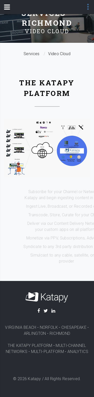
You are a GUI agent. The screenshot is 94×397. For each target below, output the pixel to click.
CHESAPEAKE (73, 327)
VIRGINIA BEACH (20, 327)
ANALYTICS (77, 351)
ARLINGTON (35, 333)
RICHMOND (60, 333)
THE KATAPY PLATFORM (30, 345)
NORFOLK (49, 327)
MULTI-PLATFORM (47, 351)
